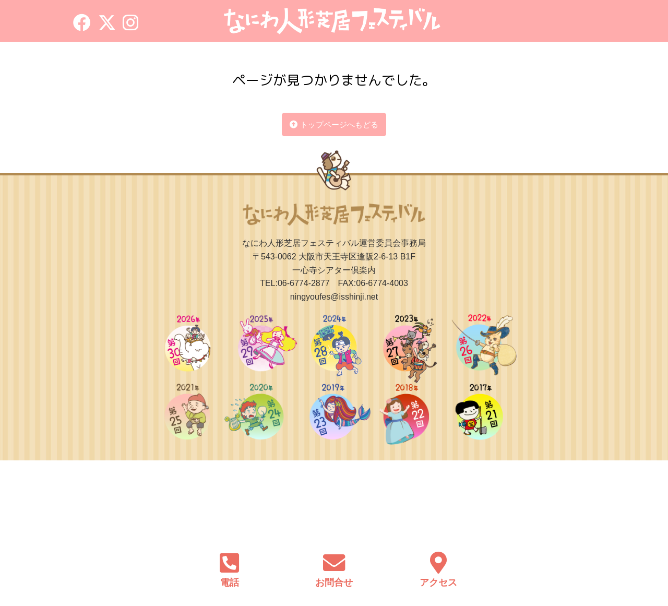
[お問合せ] (334, 561)
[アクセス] (438, 561)
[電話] (230, 561)
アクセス (438, 582)
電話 (229, 582)
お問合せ (334, 582)
